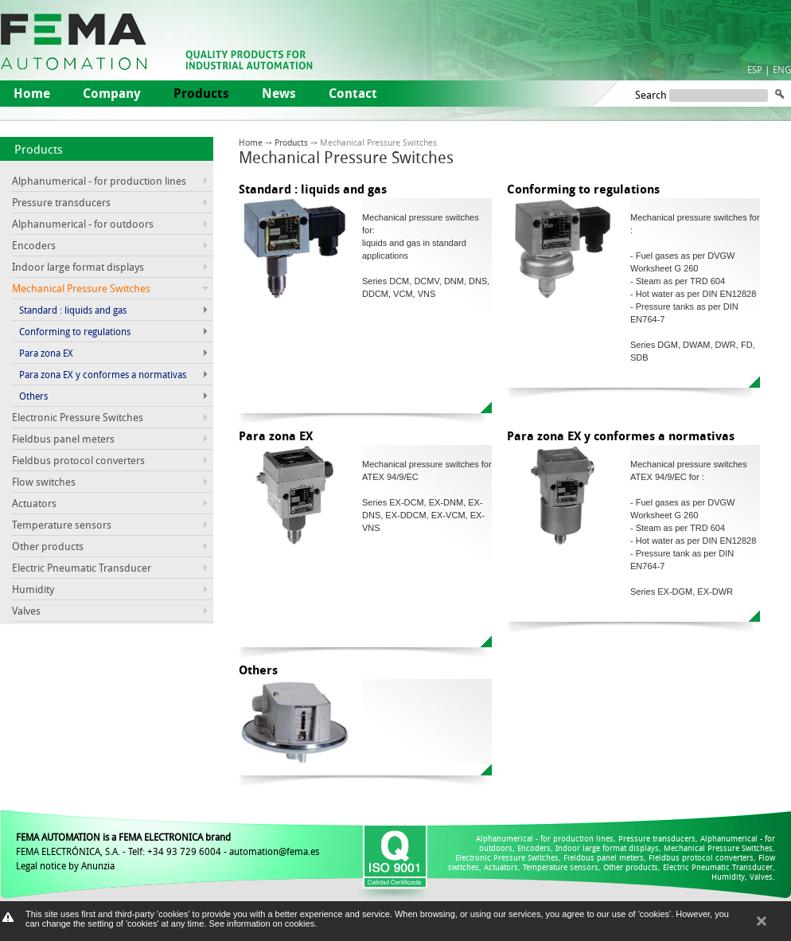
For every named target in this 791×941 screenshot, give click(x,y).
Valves (26, 610)
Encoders (34, 245)
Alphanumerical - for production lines (99, 181)
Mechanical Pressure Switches (718, 848)
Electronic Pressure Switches (77, 417)
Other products (48, 546)
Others (33, 395)
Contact (353, 93)
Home (32, 93)
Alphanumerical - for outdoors (83, 224)
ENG (782, 69)
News (279, 93)
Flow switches (44, 481)
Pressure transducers (61, 202)
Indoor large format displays (78, 267)
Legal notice (41, 865)
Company (112, 93)
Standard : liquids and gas (73, 309)
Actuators (34, 503)
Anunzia (98, 865)
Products (38, 149)
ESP (754, 69)
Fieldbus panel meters (63, 438)
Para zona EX (46, 352)
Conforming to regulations (75, 331)
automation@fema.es (274, 851)
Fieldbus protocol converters (78, 460)
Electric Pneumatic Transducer (81, 567)
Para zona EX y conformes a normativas (102, 374)
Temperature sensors (61, 524)
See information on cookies (261, 923)
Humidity (33, 589)
